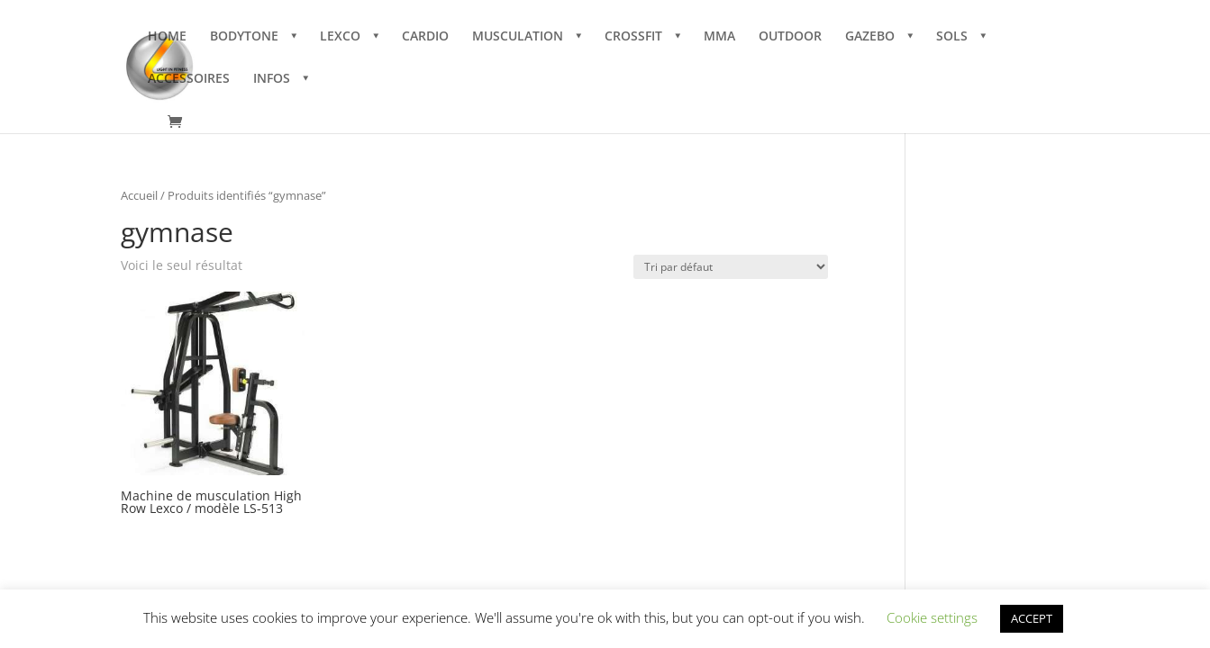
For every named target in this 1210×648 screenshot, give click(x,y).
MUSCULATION (517, 37)
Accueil (139, 195)
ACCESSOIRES (189, 79)
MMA (719, 37)
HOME (167, 37)
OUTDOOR (790, 37)
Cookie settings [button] (932, 617)
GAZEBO (870, 37)
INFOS (271, 79)
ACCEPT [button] (1031, 618)
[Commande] (730, 267)
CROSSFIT (633, 37)
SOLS (952, 37)
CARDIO (425, 37)
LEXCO (340, 37)
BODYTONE (244, 37)
